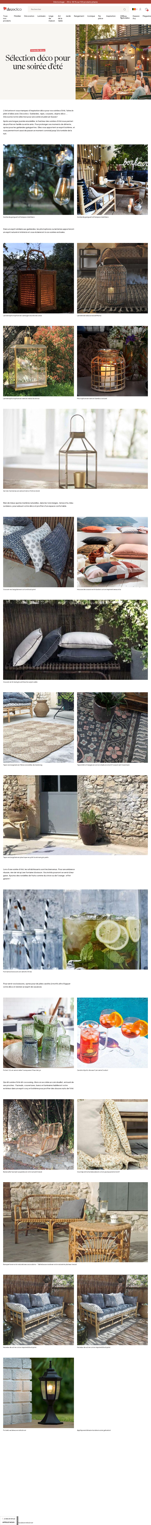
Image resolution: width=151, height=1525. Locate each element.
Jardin (68, 16)
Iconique (91, 16)
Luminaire (41, 16)
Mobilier (17, 16)
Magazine (147, 16)
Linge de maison (52, 18)
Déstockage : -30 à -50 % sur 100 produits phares (75, 2)
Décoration (29, 16)
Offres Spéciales (125, 17)
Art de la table (60, 18)
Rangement (79, 16)
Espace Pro (136, 17)
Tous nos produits (7, 18)
